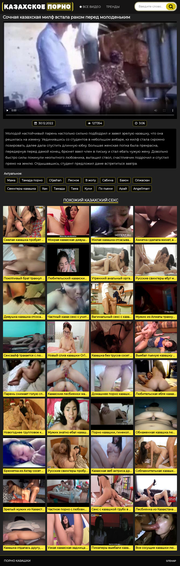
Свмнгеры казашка (21, 188)
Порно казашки (17, 560)
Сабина (107, 180)
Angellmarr (141, 188)
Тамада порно (32, 180)
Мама (11, 180)
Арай (123, 188)
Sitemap (171, 560)
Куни (88, 188)
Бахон (124, 180)
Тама (74, 188)
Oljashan (55, 180)
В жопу (90, 180)
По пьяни (106, 188)
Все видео (90, 7)
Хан (44, 188)
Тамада (59, 188)
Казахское (37, 7)
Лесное (73, 180)
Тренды (113, 7)
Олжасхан (142, 180)
